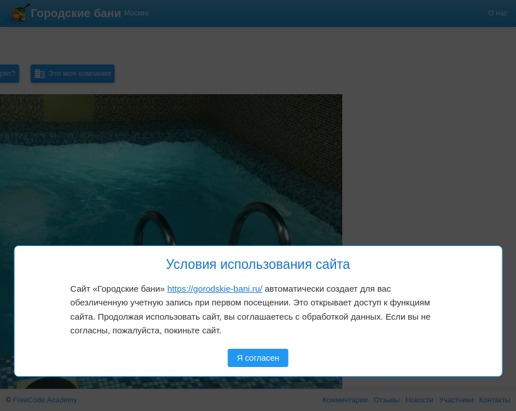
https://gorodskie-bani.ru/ (214, 288)
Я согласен (258, 357)
